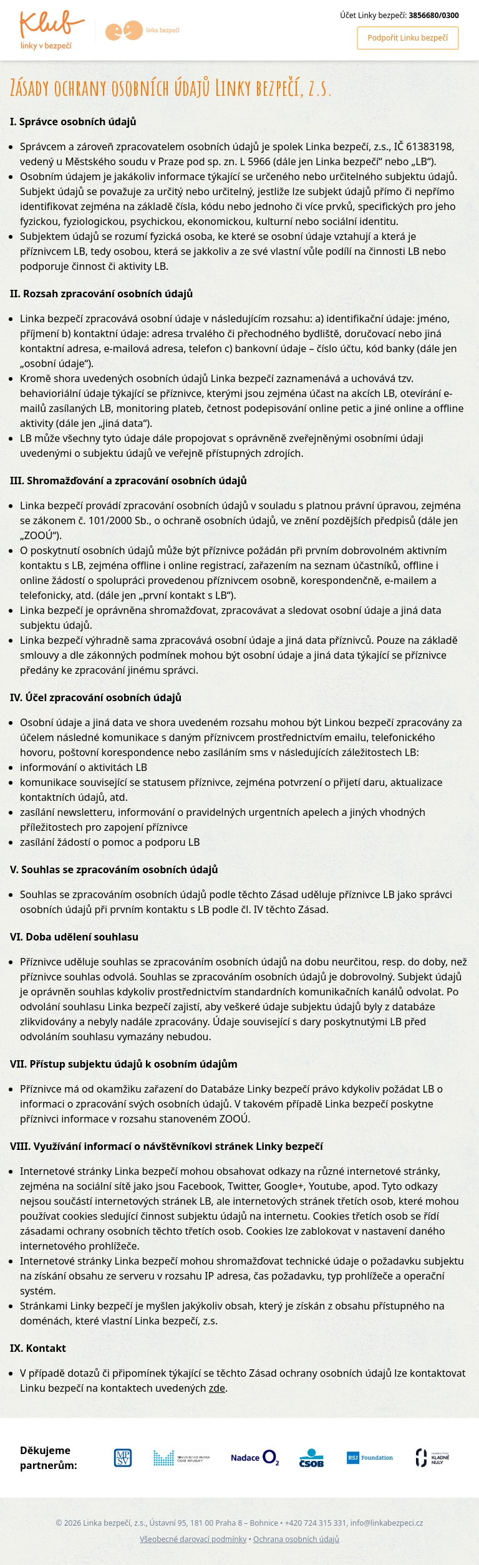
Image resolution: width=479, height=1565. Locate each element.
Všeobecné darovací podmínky (193, 1539)
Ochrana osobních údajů (296, 1539)
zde (217, 1388)
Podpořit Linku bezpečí (408, 37)
